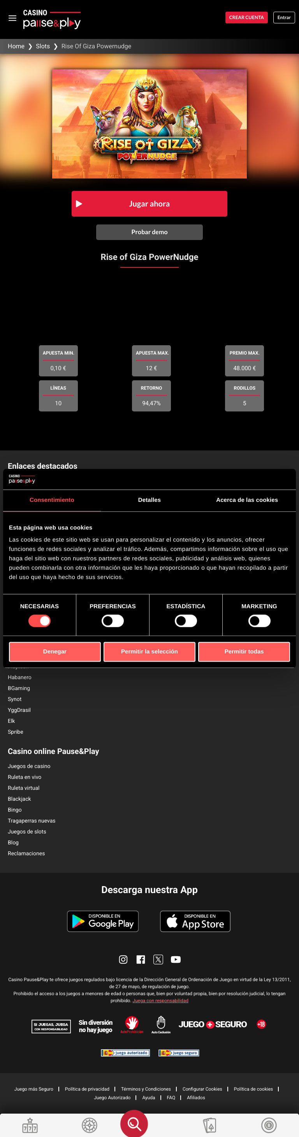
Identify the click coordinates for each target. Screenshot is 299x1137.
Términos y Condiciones (146, 1089)
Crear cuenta (246, 17)
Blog (13, 843)
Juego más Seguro (33, 1089)
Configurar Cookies (202, 1089)
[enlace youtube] (176, 959)
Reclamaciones (26, 854)
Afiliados (196, 1097)
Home (16, 46)
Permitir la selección (149, 652)
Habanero (20, 677)
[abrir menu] (13, 18)
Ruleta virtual (23, 788)
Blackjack (19, 799)
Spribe (15, 732)
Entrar (284, 17)
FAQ (171, 1097)
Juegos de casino (29, 766)
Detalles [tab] (149, 500)
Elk (11, 721)
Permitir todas (244, 652)
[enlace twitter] (158, 959)
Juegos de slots (27, 832)
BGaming (19, 688)
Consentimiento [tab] (52, 500)
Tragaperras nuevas (32, 821)
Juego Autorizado (112, 1097)
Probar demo (150, 232)
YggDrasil (19, 710)
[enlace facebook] (141, 959)
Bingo (15, 810)
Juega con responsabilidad (160, 1000)
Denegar (55, 652)
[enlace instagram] (123, 959)
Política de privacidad (87, 1089)
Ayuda (148, 1097)
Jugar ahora (149, 203)
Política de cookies (253, 1089)
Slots (43, 46)
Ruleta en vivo (24, 777)
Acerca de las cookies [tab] (247, 500)
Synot (14, 699)
